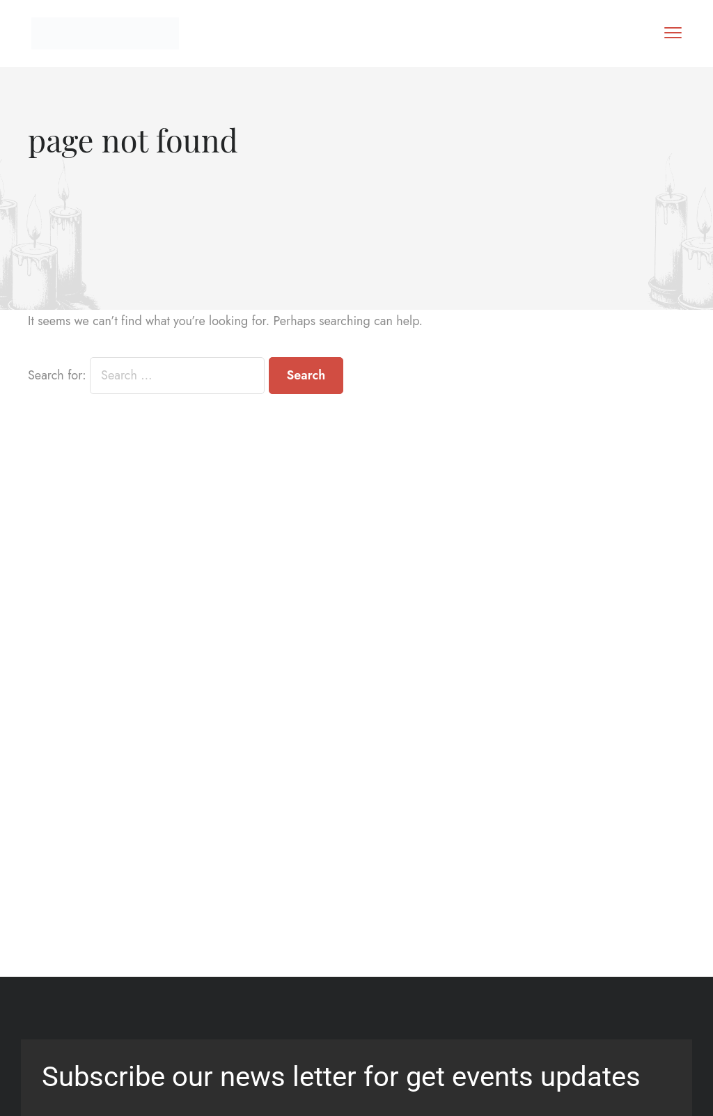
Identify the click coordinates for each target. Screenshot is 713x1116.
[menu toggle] (673, 32)
